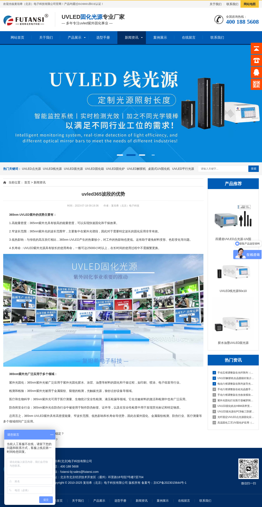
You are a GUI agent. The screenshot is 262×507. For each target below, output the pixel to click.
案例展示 (160, 37)
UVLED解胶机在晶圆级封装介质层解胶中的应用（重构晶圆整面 (233, 378)
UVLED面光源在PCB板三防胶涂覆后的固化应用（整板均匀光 (233, 411)
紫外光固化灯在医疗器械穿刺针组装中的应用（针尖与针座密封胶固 (233, 400)
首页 (27, 182)
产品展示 (74, 37)
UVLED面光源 (73, 168)
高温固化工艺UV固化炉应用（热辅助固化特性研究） (233, 422)
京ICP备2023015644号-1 (170, 482)
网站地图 (250, 4)
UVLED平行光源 (183, 168)
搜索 (253, 168)
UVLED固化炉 (115, 168)
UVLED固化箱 (94, 168)
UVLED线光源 (52, 168)
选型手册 (103, 37)
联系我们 (232, 4)
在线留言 (189, 37)
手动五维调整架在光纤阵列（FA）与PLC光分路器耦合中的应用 (233, 372)
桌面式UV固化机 (159, 168)
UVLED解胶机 (136, 168)
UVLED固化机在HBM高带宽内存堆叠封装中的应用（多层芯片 (233, 406)
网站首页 (17, 37)
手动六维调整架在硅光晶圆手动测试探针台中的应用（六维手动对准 (233, 389)
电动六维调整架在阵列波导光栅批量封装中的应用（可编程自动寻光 (233, 383)
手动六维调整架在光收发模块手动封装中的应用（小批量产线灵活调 (233, 395)
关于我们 (216, 4)
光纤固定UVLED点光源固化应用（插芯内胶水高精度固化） (233, 417)
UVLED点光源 (31, 168)
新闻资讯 (131, 37)
